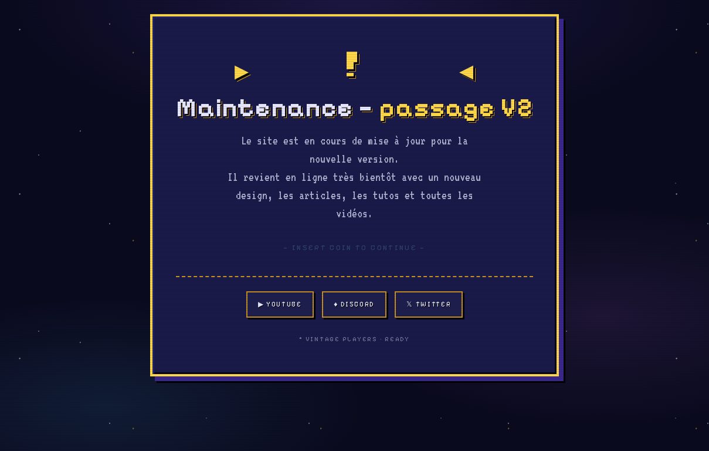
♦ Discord (355, 304)
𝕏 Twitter (430, 304)
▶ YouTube (280, 304)
